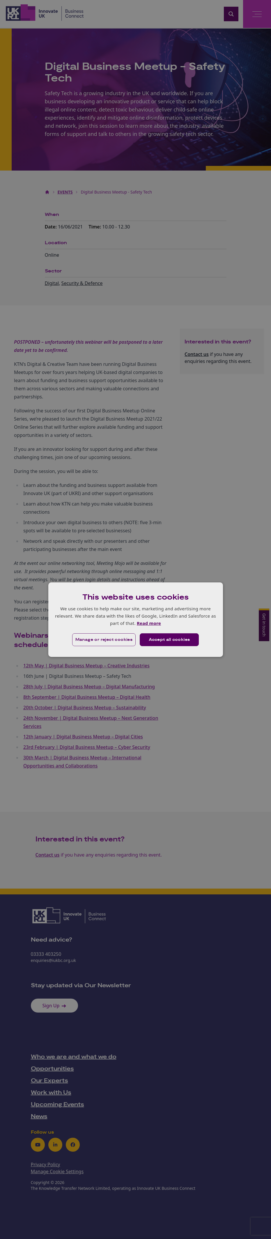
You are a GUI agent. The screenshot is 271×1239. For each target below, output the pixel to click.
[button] (104, 639)
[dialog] (135, 619)
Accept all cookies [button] (169, 639)
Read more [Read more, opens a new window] (149, 623)
